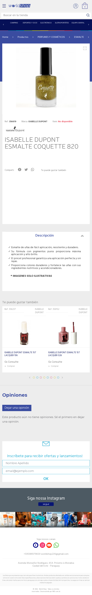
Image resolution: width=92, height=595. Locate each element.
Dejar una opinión (17, 408)
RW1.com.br (56, 591)
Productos (23, 37)
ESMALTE (79, 37)
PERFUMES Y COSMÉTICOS (51, 37)
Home (5, 37)
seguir (46, 504)
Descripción (59, 236)
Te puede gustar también (53, 170)
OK (46, 479)
